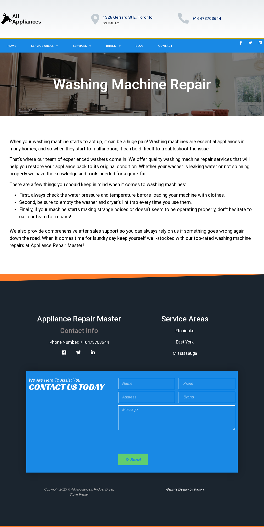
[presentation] (154, 441)
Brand (113, 46)
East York (185, 341)
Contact (165, 45)
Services (82, 46)
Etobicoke (184, 330)
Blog (139, 45)
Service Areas (44, 46)
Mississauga (185, 353)
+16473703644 (206, 18)
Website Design (177, 489)
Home (11, 45)
